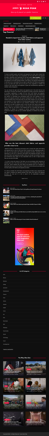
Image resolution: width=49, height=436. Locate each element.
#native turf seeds (7, 23)
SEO (4, 324)
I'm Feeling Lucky (35, 17)
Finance (4, 294)
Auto (4, 274)
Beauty (4, 277)
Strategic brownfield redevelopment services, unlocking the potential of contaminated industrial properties (35, 372)
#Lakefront (6, 25)
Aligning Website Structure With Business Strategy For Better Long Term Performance (13, 422)
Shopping (5, 327)
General (4, 304)
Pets (4, 317)
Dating (4, 284)
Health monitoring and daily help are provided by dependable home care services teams (35, 389)
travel (4, 340)
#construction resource (27, 23)
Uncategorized (6, 344)
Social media (5, 330)
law (4, 314)
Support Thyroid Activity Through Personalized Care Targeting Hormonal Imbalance (35, 422)
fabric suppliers (36, 77)
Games (4, 301)
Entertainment (24, 36)
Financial (26, 178)
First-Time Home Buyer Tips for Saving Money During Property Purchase (26, 189)
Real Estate (5, 321)
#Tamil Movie (20, 25)
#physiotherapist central (30, 25)
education (5, 287)
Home (4, 310)
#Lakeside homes (38, 23)
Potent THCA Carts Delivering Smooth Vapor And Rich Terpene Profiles (25, 204)
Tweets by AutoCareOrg (8, 349)
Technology (5, 337)
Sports (4, 334)
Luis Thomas (23, 41)
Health (4, 307)
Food (4, 297)
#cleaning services (17, 23)
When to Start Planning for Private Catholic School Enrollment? (24, 219)
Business (5, 281)
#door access (13, 25)
